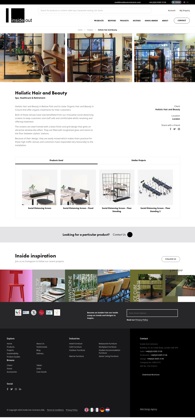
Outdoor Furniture (77, 351)
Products (99, 20)
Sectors (137, 20)
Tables (39, 366)
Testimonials (42, 347)
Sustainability (12, 354)
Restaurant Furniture (108, 344)
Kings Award (151, 20)
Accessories (12, 372)
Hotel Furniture (75, 344)
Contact (182, 20)
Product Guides (13, 357)
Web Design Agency (148, 410)
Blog (38, 351)
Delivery (40, 354)
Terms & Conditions (55, 410)
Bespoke (112, 20)
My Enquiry (185, 10)
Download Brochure (149, 375)
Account (171, 10)
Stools (9, 369)
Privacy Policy (141, 320)
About (165, 20)
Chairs (9, 366)
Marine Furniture (76, 357)
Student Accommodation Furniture (109, 352)
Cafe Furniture (75, 347)
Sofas (39, 369)
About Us (40, 344)
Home (80, 30)
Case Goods (42, 372)
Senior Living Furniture (108, 357)
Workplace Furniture (107, 347)
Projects (124, 20)
